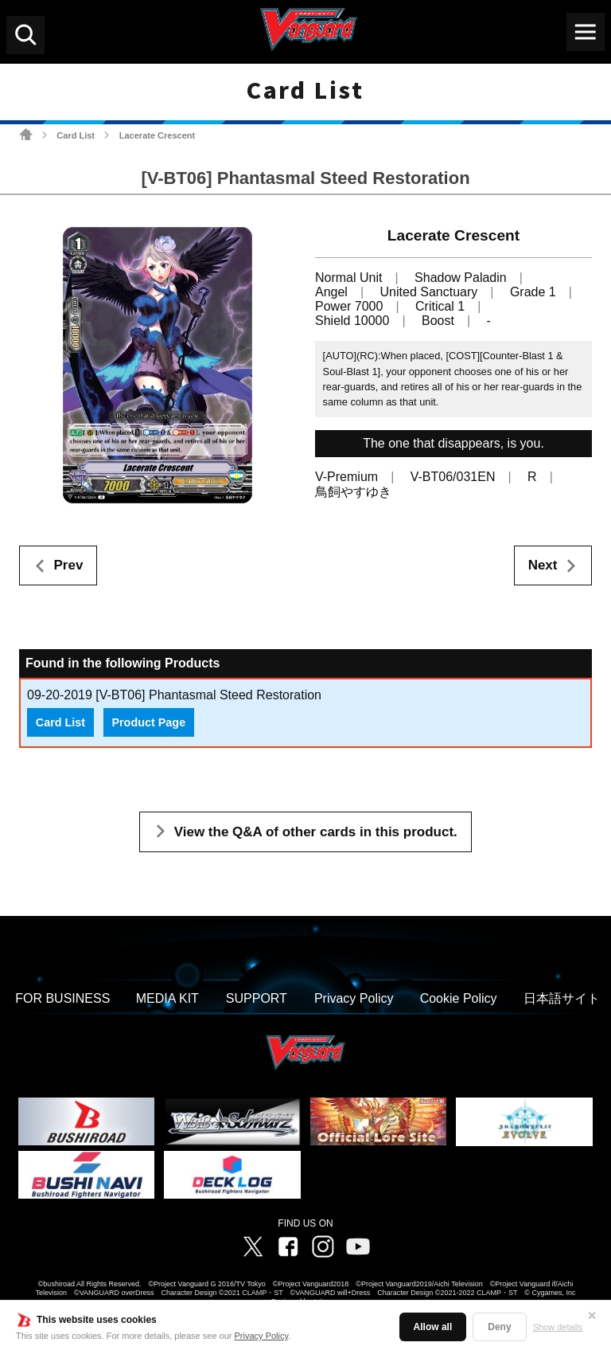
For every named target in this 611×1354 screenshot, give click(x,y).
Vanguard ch (358, 1246)
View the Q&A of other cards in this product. (315, 831)
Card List (75, 135)
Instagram (323, 1246)
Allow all (433, 1326)
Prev (69, 565)
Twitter (253, 1246)
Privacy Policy (262, 1335)
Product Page (148, 722)
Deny (499, 1326)
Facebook (288, 1246)
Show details (557, 1327)
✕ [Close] (592, 1315)
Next (543, 565)
